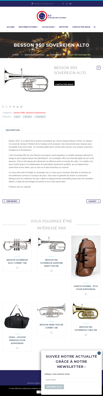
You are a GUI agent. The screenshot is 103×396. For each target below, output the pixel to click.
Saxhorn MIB (19, 113)
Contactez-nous (81, 27)
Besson (27, 117)
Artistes (63, 27)
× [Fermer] (99, 353)
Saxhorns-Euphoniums (35, 113)
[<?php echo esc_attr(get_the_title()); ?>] (17, 267)
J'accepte (40, 392)
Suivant (94, 201)
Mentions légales (34, 383)
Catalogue (48, 27)
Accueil (11, 27)
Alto (17, 117)
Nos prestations (28, 27)
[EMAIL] (71, 379)
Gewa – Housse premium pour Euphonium (17, 340)
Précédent (10, 201)
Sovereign (40, 117)
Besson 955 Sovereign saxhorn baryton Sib (51, 263)
